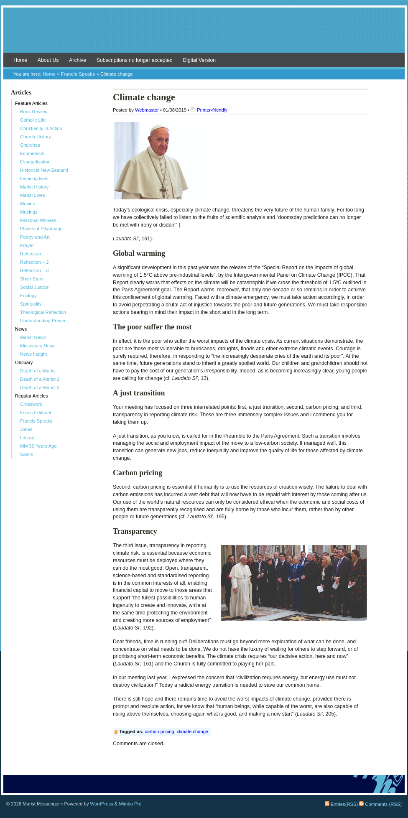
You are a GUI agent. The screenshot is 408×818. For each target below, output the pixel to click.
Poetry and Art (35, 237)
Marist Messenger (204, 34)
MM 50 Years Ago (38, 445)
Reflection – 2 (34, 262)
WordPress (101, 803)
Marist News (33, 337)
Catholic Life (33, 119)
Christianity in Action (41, 128)
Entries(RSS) (341, 804)
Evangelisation (35, 161)
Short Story (31, 278)
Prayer (27, 245)
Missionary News (38, 345)
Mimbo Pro (130, 803)
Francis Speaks (78, 73)
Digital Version (199, 60)
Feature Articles (31, 103)
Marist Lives (32, 195)
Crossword (31, 404)
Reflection (30, 253)
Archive (77, 60)
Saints (26, 454)
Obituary (24, 362)
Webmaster (147, 109)
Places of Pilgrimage (41, 228)
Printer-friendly (212, 109)
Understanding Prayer (43, 320)
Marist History (34, 186)
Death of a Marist (38, 370)
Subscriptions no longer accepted (135, 60)
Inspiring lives (34, 178)
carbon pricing (159, 731)
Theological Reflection (43, 312)
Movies (27, 203)
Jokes (26, 429)
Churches (30, 145)
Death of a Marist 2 (40, 379)
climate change (192, 731)
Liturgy (27, 437)
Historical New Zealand (44, 170)
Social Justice (34, 287)
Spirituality (31, 303)
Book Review (33, 111)
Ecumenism (32, 153)
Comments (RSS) (380, 804)
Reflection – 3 (34, 270)
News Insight (33, 354)
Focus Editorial (35, 412)
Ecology (28, 295)
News (21, 328)
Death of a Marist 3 (40, 387)
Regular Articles (31, 395)
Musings (29, 211)
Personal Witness (38, 220)
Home (20, 60)
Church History (35, 136)
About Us (48, 60)
